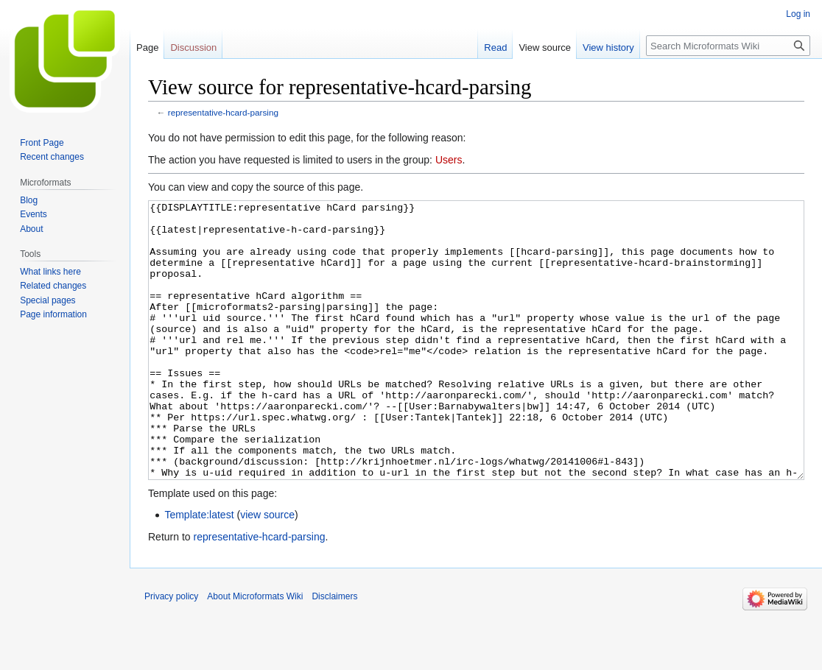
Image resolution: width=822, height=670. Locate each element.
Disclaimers (334, 651)
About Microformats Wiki (255, 651)
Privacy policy (171, 651)
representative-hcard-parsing (223, 112)
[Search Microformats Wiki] (728, 45)
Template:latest (198, 570)
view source (267, 570)
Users (449, 160)
